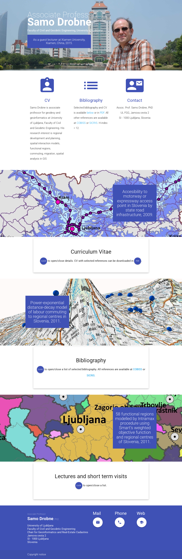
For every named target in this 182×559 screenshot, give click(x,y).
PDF (102, 112)
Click (43, 261)
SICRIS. (91, 375)
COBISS (81, 123)
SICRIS (93, 123)
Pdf (137, 261)
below (90, 112)
